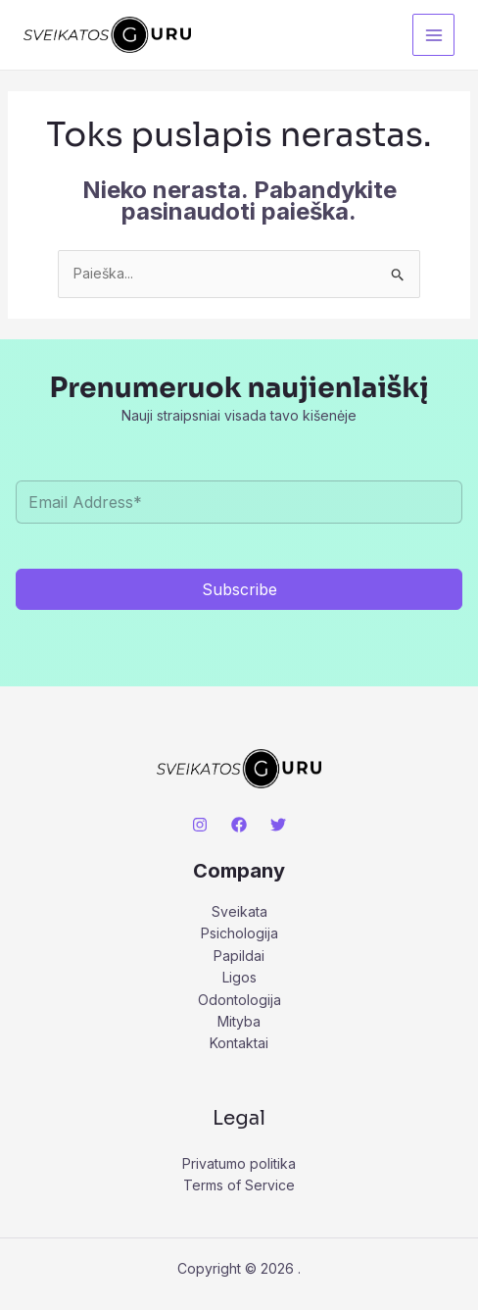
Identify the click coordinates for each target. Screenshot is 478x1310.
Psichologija (239, 933)
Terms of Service (239, 1185)
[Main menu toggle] (433, 35)
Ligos (239, 977)
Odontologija (239, 999)
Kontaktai (239, 1042)
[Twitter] (278, 824)
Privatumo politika (239, 1163)
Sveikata (239, 911)
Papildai (239, 955)
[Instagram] (200, 824)
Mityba (239, 1021)
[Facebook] (239, 824)
